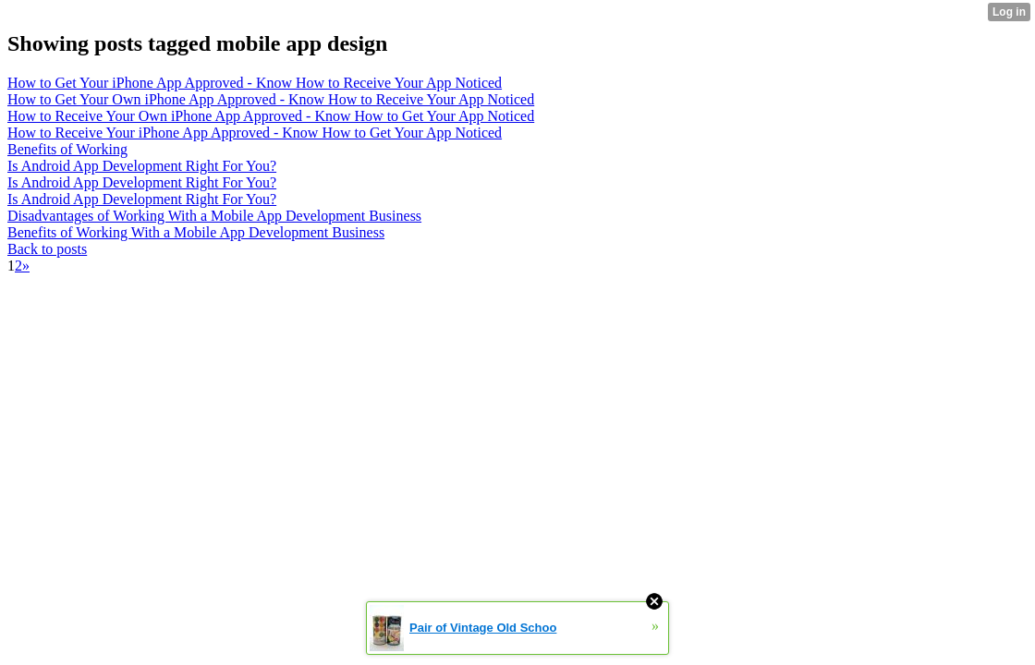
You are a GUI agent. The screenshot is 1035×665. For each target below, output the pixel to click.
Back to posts (47, 249)
